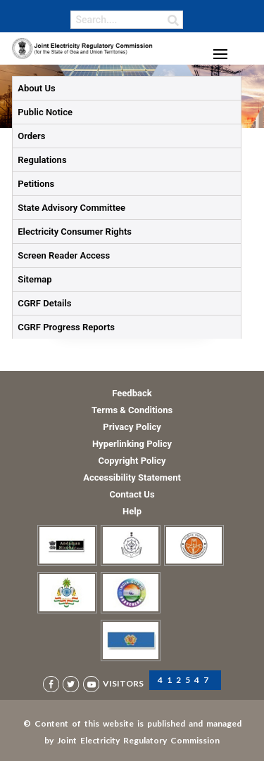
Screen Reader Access (64, 255)
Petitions (36, 183)
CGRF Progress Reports (66, 327)
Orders (31, 136)
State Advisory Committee (71, 207)
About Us (36, 88)
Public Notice (45, 112)
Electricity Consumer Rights (75, 231)
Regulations (42, 160)
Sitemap (34, 279)
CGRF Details (44, 303)
